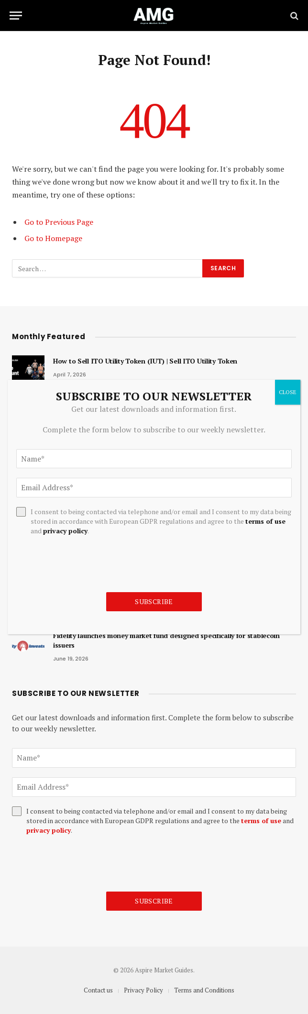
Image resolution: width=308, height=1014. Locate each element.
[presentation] (84, 863)
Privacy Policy (143, 990)
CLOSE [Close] (288, 392)
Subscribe (154, 900)
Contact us (98, 990)
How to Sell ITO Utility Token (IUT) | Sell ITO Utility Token (145, 360)
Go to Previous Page (58, 222)
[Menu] (16, 15)
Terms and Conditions (204, 990)
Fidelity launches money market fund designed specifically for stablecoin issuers (166, 640)
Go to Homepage (53, 238)
